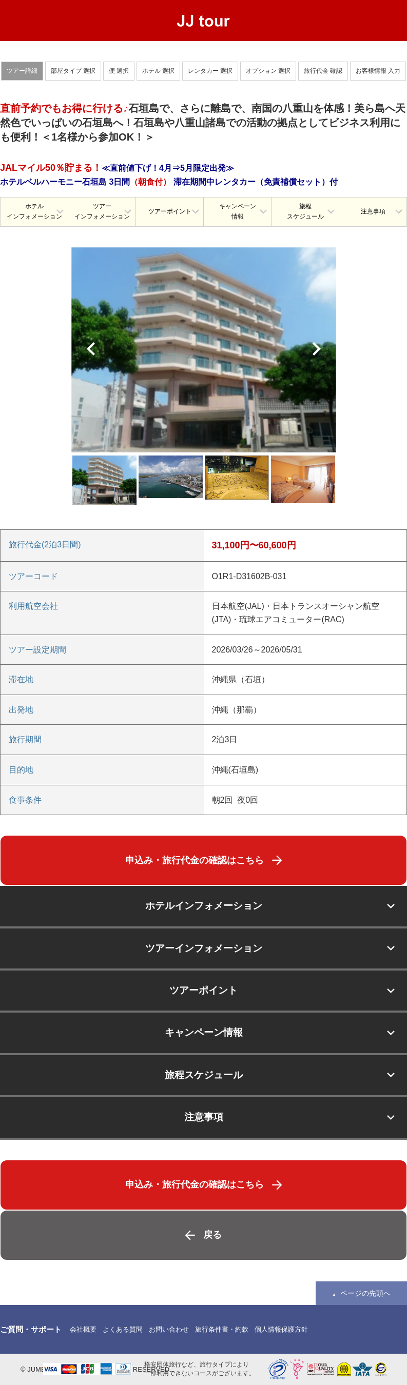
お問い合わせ (169, 1329)
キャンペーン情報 (237, 211)
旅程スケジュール (305, 211)
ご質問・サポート (31, 1329)
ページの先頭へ (365, 1293)
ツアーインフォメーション (102, 211)
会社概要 (83, 1329)
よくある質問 (123, 1329)
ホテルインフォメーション (34, 211)
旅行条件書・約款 (221, 1329)
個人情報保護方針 (281, 1329)
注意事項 (373, 211)
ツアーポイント (169, 211)
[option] (203, 349)
